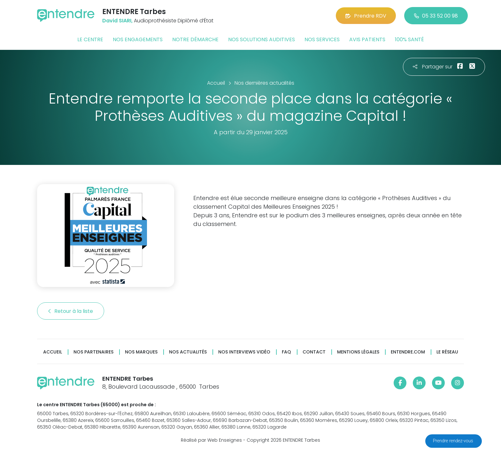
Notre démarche (195, 39)
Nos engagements (138, 39)
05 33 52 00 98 (436, 15)
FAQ (286, 352)
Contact (314, 352)
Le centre (90, 39)
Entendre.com (408, 352)
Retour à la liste (70, 311)
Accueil (52, 352)
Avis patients (367, 39)
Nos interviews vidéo (244, 352)
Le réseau (447, 352)
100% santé (409, 39)
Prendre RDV (365, 15)
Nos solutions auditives (261, 39)
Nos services (322, 39)
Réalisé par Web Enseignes (211, 440)
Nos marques (141, 352)
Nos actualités (188, 352)
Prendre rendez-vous (453, 440)
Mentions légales (358, 352)
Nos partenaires (93, 352)
